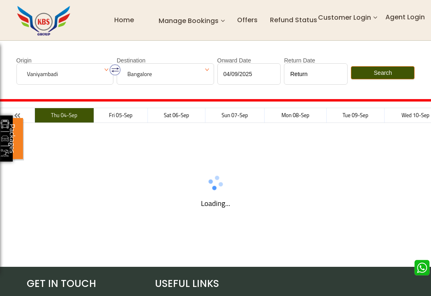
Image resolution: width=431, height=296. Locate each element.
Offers (247, 20)
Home (124, 20)
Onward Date (234, 60)
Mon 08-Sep (295, 115)
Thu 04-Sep (64, 115)
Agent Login (405, 17)
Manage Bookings (189, 20)
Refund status (293, 20)
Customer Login (344, 17)
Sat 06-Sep (176, 115)
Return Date (299, 60)
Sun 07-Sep (234, 115)
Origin (24, 60)
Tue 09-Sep (355, 115)
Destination (131, 60)
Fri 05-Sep (120, 115)
